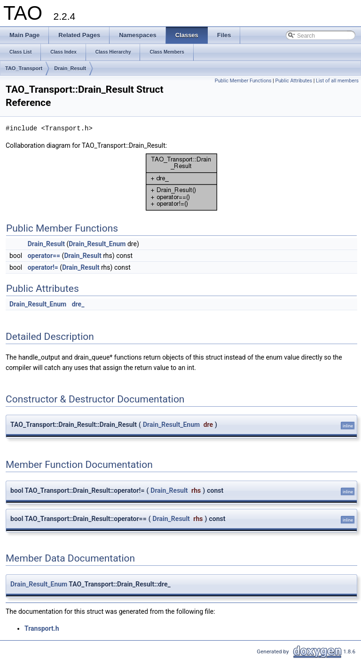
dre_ (78, 304)
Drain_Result (70, 68)
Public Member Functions (243, 81)
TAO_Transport (23, 68)
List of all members (337, 81)
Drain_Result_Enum (97, 244)
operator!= (43, 267)
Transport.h (41, 628)
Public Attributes (293, 81)
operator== (44, 255)
